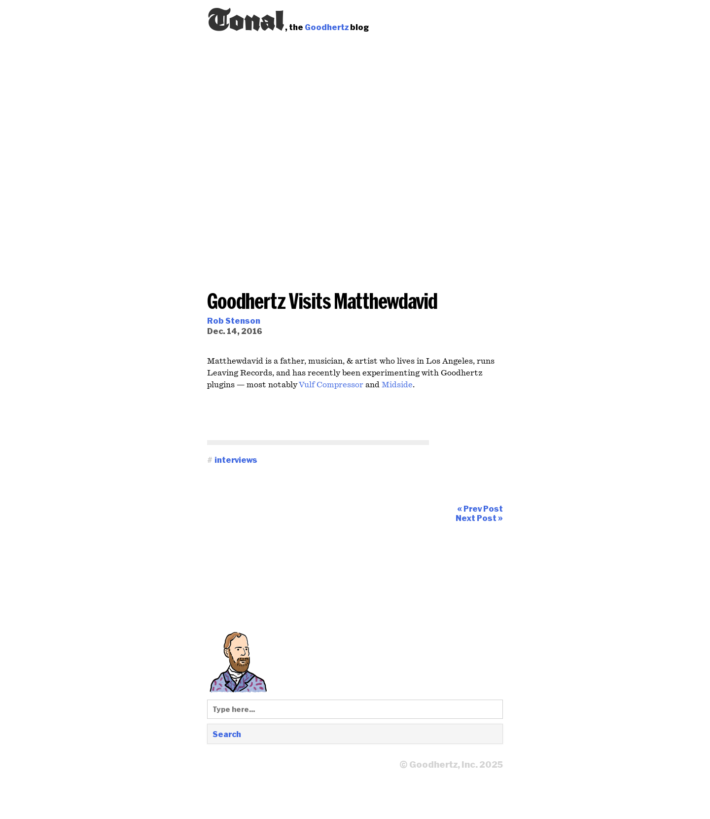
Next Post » (479, 517)
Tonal (246, 17)
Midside (397, 385)
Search (227, 734)
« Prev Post (480, 508)
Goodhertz (327, 27)
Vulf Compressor (331, 385)
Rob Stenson (233, 320)
